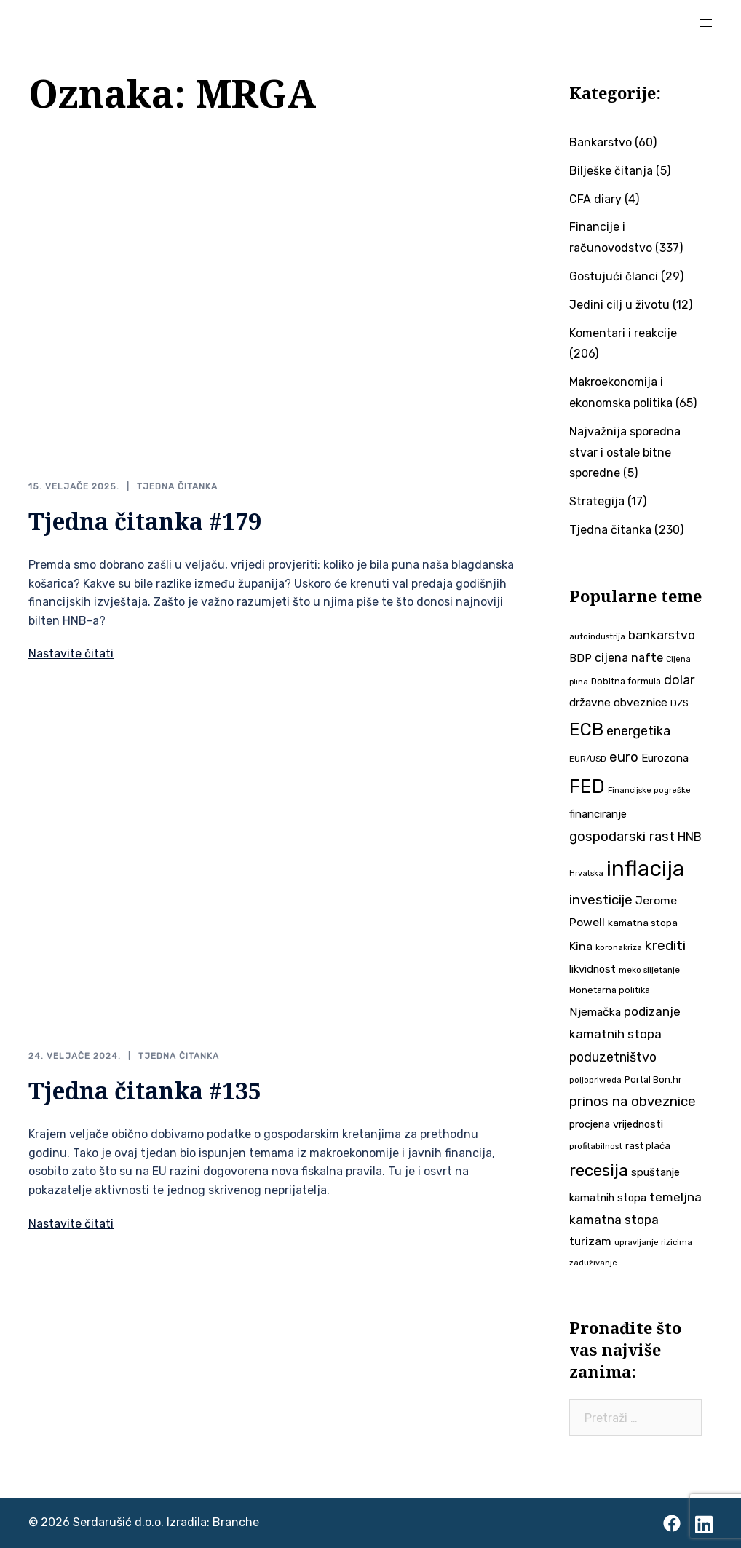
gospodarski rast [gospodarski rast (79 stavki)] (622, 837)
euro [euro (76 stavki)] (623, 757)
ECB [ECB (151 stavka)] (586, 729)
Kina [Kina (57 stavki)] (581, 946)
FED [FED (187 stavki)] (587, 786)
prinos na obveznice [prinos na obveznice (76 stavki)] (632, 1102)
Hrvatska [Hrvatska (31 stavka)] (586, 873)
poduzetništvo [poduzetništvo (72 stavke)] (613, 1057)
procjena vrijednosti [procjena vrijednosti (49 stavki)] (616, 1124)
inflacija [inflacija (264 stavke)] (645, 868)
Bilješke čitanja (611, 171)
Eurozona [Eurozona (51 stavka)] (665, 758)
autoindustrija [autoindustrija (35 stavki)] (597, 636)
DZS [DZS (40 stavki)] (679, 703)
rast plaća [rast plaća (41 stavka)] (647, 1145)
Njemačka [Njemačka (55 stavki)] (595, 1012)
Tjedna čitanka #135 (144, 1090)
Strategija (597, 501)
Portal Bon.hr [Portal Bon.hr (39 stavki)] (653, 1079)
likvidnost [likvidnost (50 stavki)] (592, 969)
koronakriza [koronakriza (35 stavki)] (618, 947)
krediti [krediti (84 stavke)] (665, 945)
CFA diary (595, 199)
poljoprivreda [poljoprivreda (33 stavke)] (595, 1080)
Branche (236, 1522)
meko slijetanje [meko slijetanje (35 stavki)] (649, 970)
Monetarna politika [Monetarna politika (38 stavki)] (609, 989)
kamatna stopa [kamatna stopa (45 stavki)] (643, 922)
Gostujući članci (613, 276)
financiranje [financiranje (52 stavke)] (598, 814)
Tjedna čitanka (177, 486)
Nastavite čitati (71, 653)
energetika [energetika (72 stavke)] (638, 730)
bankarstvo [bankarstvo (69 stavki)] (661, 635)
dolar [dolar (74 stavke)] (679, 680)
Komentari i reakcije (623, 333)
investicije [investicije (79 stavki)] (601, 900)
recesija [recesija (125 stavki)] (598, 1170)
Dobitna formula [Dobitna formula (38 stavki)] (626, 681)
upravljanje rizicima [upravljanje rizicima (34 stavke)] (653, 1242)
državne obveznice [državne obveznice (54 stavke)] (618, 702)
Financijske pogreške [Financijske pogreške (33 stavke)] (649, 790)
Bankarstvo (600, 142)
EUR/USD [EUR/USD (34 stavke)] (587, 759)
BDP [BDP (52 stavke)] (580, 658)
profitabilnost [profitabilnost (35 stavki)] (595, 1146)
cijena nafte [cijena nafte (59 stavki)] (629, 658)
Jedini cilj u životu (619, 305)
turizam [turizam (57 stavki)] (590, 1241)
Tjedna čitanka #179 (144, 521)
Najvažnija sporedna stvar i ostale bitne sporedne (625, 452)
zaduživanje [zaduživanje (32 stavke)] (593, 1263)
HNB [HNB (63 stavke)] (690, 836)
